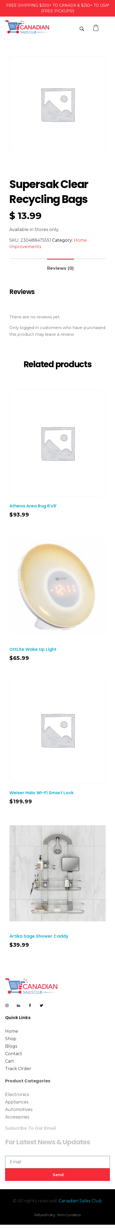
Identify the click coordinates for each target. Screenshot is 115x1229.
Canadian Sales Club (80, 1200)
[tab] (60, 266)
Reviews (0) (60, 268)
